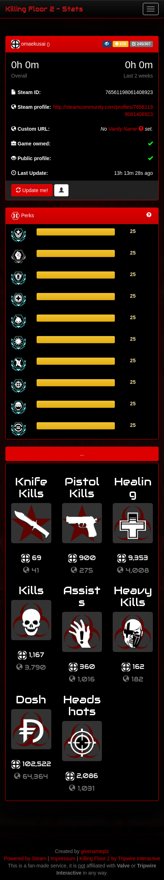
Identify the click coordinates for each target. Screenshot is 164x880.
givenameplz (95, 851)
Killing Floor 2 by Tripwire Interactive (119, 858)
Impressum (63, 858)
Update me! (32, 190)
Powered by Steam (25, 858)
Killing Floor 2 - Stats (44, 9)
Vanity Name (126, 129)
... (82, 454)
